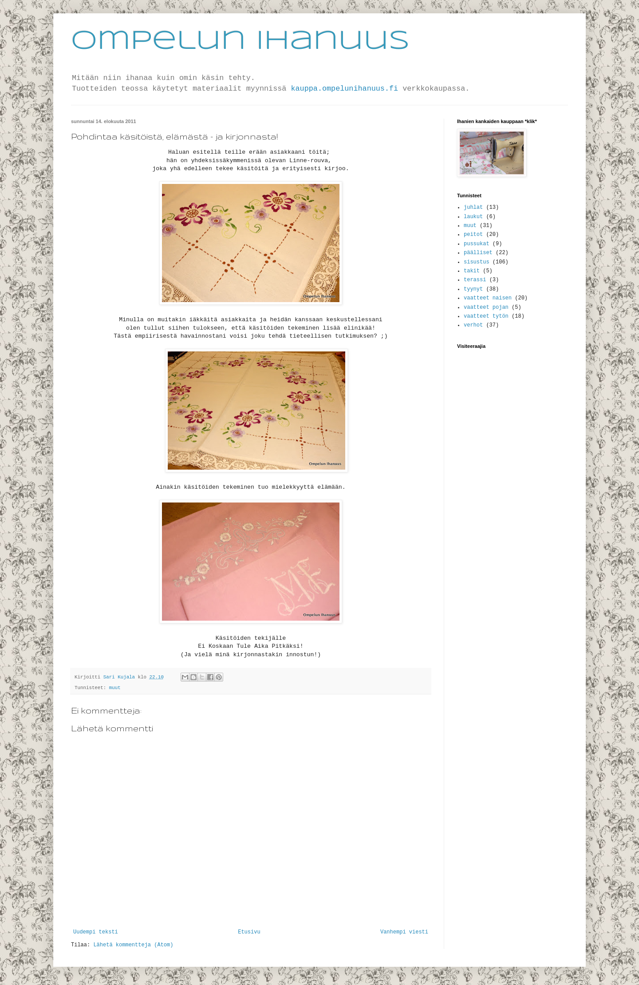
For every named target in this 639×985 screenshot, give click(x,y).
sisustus (476, 262)
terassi (475, 280)
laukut (473, 217)
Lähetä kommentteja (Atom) (133, 945)
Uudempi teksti (95, 932)
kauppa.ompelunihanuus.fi (344, 88)
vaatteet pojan (486, 307)
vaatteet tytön (486, 316)
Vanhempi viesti (404, 932)
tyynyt (473, 289)
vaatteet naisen (488, 298)
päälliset (478, 253)
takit (472, 271)
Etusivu (249, 932)
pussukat (476, 244)
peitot (473, 234)
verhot (473, 325)
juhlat (473, 207)
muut (115, 687)
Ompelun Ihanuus (240, 41)
